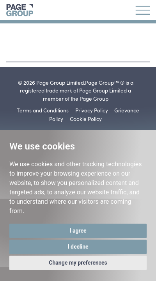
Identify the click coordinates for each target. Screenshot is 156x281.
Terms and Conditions (43, 110)
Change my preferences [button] (78, 263)
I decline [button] (77, 247)
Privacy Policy (91, 110)
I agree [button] (77, 231)
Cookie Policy (86, 119)
